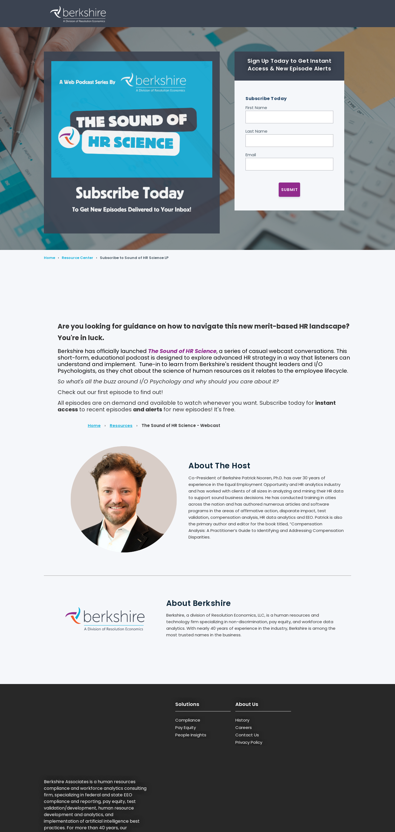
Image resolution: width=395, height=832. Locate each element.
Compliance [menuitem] (187, 720)
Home (49, 257)
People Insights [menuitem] (190, 735)
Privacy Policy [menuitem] (248, 742)
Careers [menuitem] (243, 727)
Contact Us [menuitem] (247, 735)
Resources (121, 425)
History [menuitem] (242, 720)
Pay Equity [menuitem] (185, 727)
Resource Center (77, 257)
